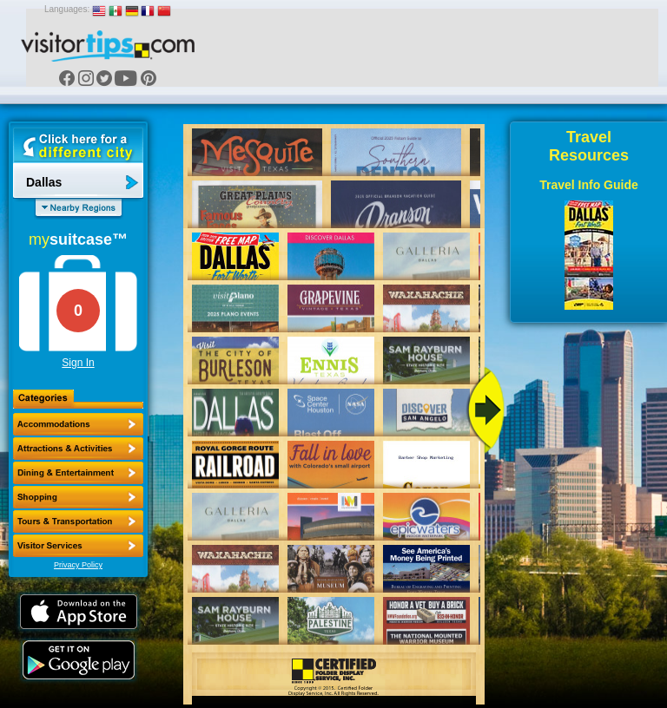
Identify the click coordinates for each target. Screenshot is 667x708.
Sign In (78, 363)
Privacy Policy (78, 564)
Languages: (66, 9)
